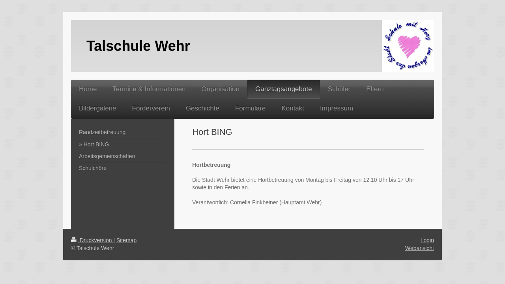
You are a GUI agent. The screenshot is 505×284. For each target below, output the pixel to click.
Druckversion (92, 240)
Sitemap (126, 240)
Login (427, 240)
